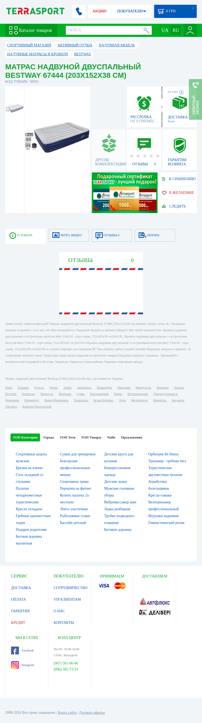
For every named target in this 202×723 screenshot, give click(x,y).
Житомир (64, 394)
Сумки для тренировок (77, 454)
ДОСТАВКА (21, 588)
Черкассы (46, 394)
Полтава (10, 394)
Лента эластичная (74, 509)
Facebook (22, 650)
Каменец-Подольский (36, 406)
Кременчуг (31, 400)
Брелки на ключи (29, 468)
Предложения (131, 437)
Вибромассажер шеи (120, 502)
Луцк (122, 400)
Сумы (80, 394)
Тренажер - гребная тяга (167, 461)
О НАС (59, 611)
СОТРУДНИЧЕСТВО (71, 588)
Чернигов (28, 394)
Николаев (123, 387)
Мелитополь (139, 400)
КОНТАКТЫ (64, 623)
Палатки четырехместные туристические (29, 495)
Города (48, 437)
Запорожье (84, 387)
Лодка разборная (117, 509)
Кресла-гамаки (159, 495)
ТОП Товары (91, 437)
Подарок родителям (31, 530)
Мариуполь (143, 387)
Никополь (159, 400)
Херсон (179, 387)
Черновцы (12, 400)
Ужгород (11, 406)
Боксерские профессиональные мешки (75, 468)
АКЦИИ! (100, 11)
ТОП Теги (67, 437)
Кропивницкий (138, 394)
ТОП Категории (25, 437)
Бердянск (178, 400)
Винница (162, 387)
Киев (8, 387)
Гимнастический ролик (166, 523)
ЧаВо (111, 437)
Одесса (39, 387)
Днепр (53, 387)
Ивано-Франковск (56, 400)
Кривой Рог (104, 387)
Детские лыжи (115, 482)
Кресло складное (29, 509)
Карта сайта (67, 713)
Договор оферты (92, 713)
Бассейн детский (73, 523)
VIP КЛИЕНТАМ (67, 599)
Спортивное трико (74, 482)
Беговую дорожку (118, 530)
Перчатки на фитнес (76, 488)
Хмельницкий (99, 394)
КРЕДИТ (18, 623)
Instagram (22, 665)
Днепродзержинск (165, 394)
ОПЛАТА (18, 599)
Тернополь (81, 400)
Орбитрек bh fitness (163, 454)
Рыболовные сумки (75, 516)
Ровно (118, 394)
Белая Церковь (103, 400)
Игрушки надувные (163, 516)
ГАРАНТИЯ (20, 611)
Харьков (22, 387)
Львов (67, 387)
